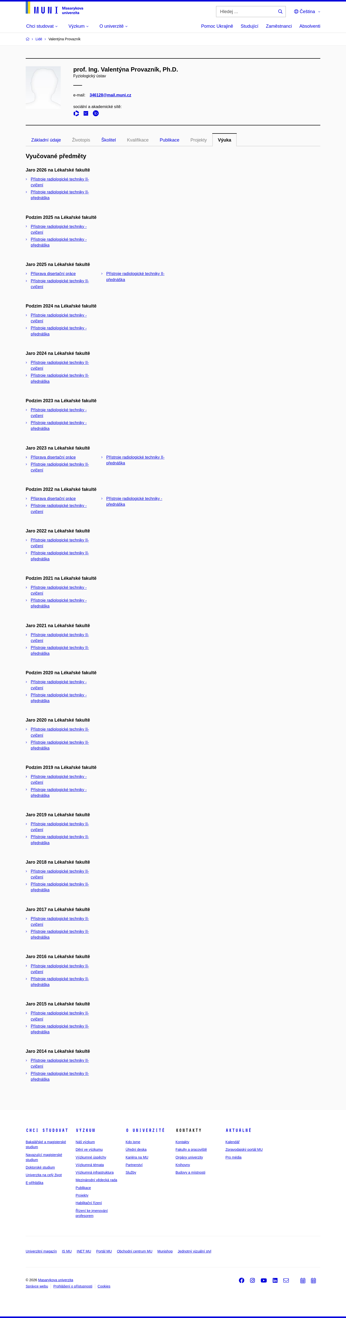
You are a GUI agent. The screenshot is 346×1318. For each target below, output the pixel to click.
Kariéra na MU (137, 1157)
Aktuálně (238, 1130)
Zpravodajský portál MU (244, 1149)
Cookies (104, 1286)
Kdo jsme (133, 1142)
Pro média (233, 1157)
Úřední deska (136, 1149)
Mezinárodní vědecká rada (96, 1180)
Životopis (81, 140)
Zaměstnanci (279, 26)
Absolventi (309, 26)
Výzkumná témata (90, 1165)
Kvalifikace (138, 140)
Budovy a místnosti (190, 1172)
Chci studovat (47, 1130)
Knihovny (183, 1165)
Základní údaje (46, 140)
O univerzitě (145, 1130)
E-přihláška (34, 1183)
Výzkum (85, 1130)
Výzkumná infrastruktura (95, 1172)
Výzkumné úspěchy (91, 1157)
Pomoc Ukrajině (217, 26)
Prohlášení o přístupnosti (72, 1286)
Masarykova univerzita (55, 1280)
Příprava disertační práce (53, 274)
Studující (249, 26)
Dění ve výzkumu (89, 1149)
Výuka (224, 140)
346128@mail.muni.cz (110, 95)
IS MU (67, 1251)
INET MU (84, 1251)
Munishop (165, 1251)
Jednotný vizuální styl (194, 1251)
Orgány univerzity (189, 1157)
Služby (131, 1172)
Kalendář (232, 1142)
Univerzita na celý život (44, 1175)
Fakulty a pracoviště (191, 1149)
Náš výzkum (85, 1142)
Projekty (198, 140)
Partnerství (134, 1165)
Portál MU (104, 1251)
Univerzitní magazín (41, 1251)
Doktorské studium (40, 1167)
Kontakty (182, 1142)
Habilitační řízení (89, 1203)
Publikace (169, 140)
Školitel (108, 140)
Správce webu (37, 1286)
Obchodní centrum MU (134, 1251)
